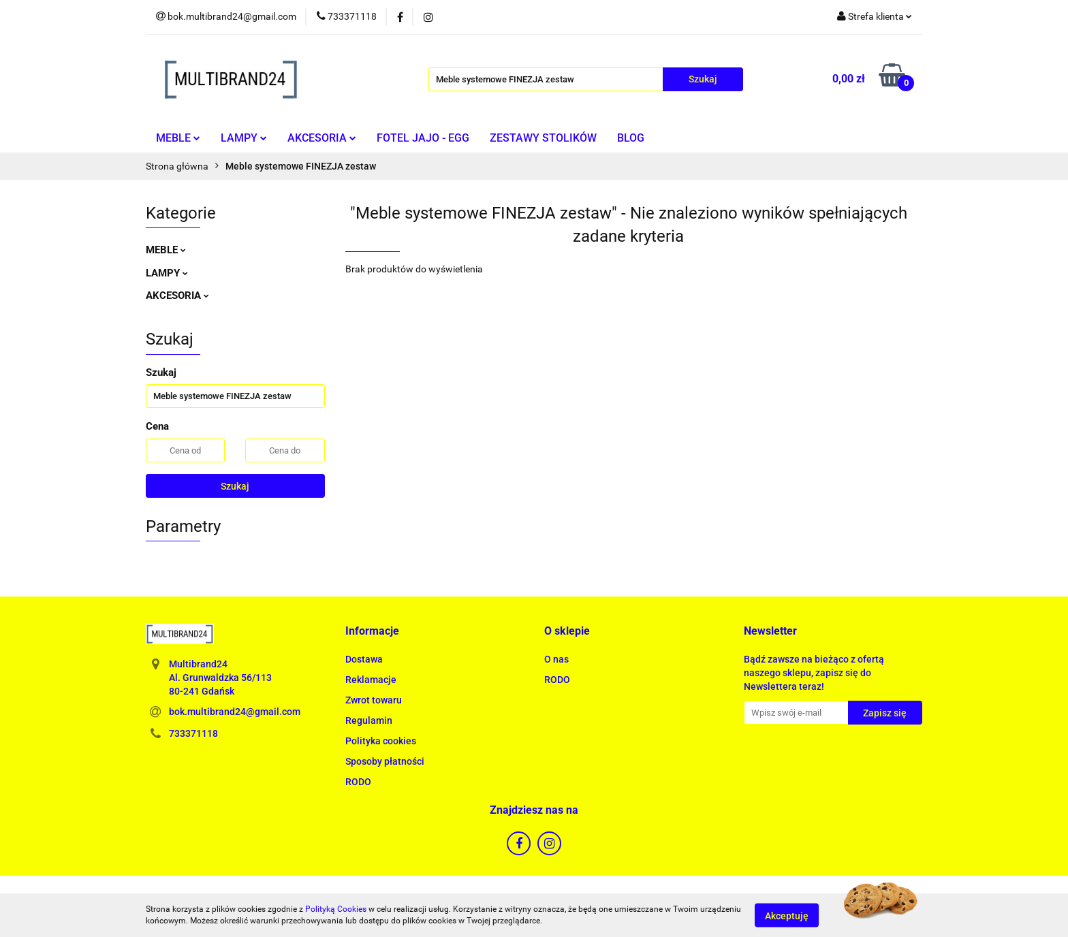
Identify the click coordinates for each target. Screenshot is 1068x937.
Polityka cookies (380, 740)
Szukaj (235, 486)
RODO (358, 781)
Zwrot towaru (373, 700)
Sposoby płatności (384, 761)
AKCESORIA (321, 137)
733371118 (193, 733)
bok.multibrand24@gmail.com (234, 711)
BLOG (630, 137)
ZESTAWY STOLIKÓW (543, 137)
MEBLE (178, 137)
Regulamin (368, 720)
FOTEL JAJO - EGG (423, 137)
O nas (556, 659)
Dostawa (364, 659)
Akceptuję (786, 915)
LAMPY (244, 137)
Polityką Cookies (335, 909)
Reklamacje (370, 679)
